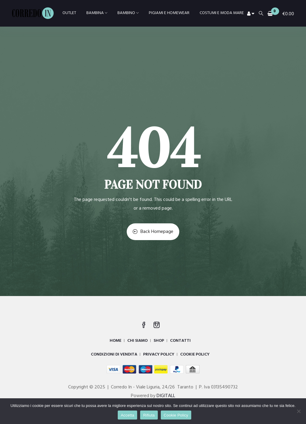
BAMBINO (128, 13)
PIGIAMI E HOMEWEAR (169, 13)
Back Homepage (153, 232)
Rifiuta (149, 415)
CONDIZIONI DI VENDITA (114, 354)
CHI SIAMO (137, 340)
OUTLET (69, 13)
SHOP (159, 340)
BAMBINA (96, 13)
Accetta (127, 415)
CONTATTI (180, 340)
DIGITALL (166, 396)
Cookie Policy (176, 415)
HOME (115, 340)
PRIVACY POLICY (158, 354)
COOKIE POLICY (194, 354)
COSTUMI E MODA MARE (222, 13)
